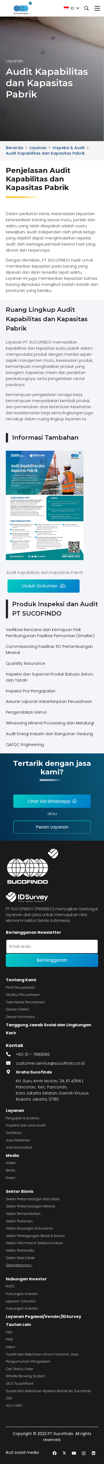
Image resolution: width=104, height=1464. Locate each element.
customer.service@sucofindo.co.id (50, 1063)
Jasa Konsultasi (19, 1147)
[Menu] (97, 8)
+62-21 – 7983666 (33, 1054)
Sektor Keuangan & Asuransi (29, 1228)
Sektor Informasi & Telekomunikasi (34, 1243)
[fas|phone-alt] (11, 1054)
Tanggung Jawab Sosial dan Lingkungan (48, 1025)
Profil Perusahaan (20, 987)
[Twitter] (64, 1453)
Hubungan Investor (26, 1279)
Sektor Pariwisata (20, 1250)
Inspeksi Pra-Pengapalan (30, 691)
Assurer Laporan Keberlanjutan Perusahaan (49, 701)
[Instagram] (83, 1453)
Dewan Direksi (17, 1009)
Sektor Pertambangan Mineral (30, 1206)
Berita (10, 1170)
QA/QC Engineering (25, 744)
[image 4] (22, 8)
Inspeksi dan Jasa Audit (25, 1125)
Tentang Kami (21, 980)
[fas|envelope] (11, 1063)
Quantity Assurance (25, 663)
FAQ (9, 1332)
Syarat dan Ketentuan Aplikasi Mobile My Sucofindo (48, 1391)
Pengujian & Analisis (22, 1118)
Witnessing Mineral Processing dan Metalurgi (50, 723)
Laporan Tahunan (21, 1301)
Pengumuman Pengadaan (28, 1361)
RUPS (10, 1286)
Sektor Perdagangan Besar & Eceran (35, 1235)
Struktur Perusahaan (23, 994)
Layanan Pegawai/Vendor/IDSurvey (43, 1316)
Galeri (10, 1177)
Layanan (15, 1110)
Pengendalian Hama (26, 712)
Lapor (10, 1346)
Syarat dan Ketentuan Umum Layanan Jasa (42, 1354)
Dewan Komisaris (20, 1016)
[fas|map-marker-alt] (11, 1072)
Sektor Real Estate (20, 1257)
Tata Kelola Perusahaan (25, 1002)
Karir (11, 1033)
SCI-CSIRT (14, 1405)
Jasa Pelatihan (18, 1140)
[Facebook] (54, 1453)
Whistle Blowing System (25, 1376)
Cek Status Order (19, 1369)
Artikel (11, 1162)
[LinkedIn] (93, 1453)
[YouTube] (74, 1453)
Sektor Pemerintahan (23, 1213)
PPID (9, 1339)
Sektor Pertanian (19, 1221)
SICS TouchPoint (19, 1383)
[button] (71, 8)
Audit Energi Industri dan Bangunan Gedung (49, 734)
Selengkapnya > (19, 1265)
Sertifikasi (14, 1132)
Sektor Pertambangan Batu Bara (33, 1199)
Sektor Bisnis (19, 1191)
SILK (9, 1398)
